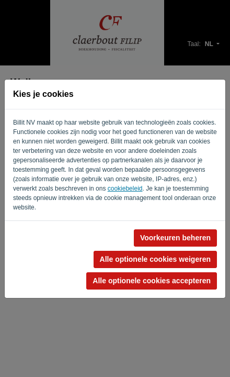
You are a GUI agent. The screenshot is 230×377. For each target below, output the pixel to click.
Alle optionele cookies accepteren (152, 280)
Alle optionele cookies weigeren (155, 259)
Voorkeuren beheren (175, 238)
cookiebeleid (125, 188)
